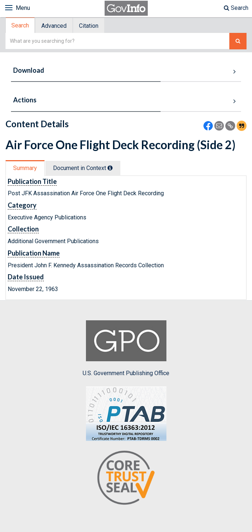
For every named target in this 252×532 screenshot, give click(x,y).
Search (236, 7)
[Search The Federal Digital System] (238, 41)
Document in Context (83, 168)
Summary (25, 168)
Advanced (54, 25)
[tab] (20, 25)
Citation (88, 25)
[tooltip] (110, 168)
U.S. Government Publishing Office (126, 348)
